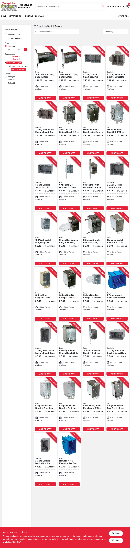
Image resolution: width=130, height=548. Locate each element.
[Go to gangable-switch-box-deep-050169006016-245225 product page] (117, 239)
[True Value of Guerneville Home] (9, 6)
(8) (13, 80)
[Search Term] (70, 6)
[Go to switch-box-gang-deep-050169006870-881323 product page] (45, 73)
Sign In (110, 6)
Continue (116, 533)
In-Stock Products (15, 39)
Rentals (29, 16)
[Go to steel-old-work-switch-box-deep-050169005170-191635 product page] (69, 129)
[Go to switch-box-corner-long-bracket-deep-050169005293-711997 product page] (69, 239)
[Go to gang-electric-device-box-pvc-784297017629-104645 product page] (45, 460)
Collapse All (16, 56)
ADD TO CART (45, 98)
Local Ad (39, 16)
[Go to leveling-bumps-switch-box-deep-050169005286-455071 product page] (69, 349)
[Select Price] (25, 49)
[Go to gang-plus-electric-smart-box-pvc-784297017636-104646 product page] (45, 349)
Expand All (16, 59)
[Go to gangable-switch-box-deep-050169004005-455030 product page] (117, 405)
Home (3, 16)
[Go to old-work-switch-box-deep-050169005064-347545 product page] (117, 129)
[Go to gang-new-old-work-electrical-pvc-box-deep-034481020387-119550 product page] (117, 294)
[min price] (9, 49)
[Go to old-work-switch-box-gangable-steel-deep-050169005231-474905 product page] (45, 239)
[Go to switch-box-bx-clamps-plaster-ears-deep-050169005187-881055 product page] (69, 294)
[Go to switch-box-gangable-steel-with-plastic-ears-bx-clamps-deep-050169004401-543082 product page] (45, 294)
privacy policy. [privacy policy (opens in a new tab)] (51, 539)
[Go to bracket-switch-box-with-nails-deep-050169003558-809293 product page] (93, 239)
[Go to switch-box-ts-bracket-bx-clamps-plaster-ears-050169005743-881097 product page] (69, 184)
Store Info (123, 16)
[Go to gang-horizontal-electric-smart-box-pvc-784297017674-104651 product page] (117, 349)
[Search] (103, 6)
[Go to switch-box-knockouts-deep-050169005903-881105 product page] (93, 405)
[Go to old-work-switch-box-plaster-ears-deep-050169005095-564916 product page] (93, 129)
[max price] (19, 49)
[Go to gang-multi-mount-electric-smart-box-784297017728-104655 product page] (45, 129)
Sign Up (120, 6)
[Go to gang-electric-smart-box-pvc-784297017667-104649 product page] (93, 73)
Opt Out (115, 540)
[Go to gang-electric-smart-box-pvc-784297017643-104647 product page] (117, 184)
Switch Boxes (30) (18, 69)
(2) (11, 83)
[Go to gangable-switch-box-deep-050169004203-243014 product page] (45, 405)
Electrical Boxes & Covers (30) (21, 66)
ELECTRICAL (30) (14, 63)
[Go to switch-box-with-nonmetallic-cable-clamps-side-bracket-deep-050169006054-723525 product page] (93, 184)
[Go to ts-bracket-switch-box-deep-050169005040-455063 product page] (93, 349)
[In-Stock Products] (6, 38)
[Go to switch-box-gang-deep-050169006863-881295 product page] (69, 73)
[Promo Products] (6, 34)
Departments (15, 16)
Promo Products (14, 34)
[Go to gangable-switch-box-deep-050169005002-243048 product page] (69, 405)
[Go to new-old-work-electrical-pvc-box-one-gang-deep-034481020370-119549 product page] (69, 460)
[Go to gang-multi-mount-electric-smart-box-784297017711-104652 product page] (117, 73)
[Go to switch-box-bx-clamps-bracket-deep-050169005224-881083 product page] (93, 294)
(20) (11, 77)
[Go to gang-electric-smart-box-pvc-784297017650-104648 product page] (45, 184)
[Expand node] (5, 62)
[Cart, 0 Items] (127, 6)
